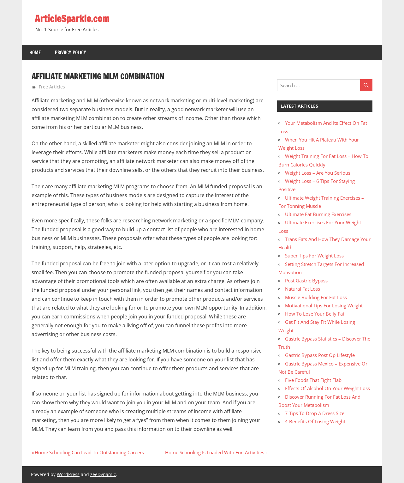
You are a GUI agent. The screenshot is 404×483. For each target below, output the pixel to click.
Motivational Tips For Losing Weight (324, 305)
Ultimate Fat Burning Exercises (318, 214)
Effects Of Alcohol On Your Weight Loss (327, 388)
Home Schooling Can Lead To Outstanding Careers (89, 452)
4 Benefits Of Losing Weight (315, 421)
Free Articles (52, 87)
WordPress (68, 474)
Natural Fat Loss (302, 289)
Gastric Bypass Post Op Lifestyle (320, 355)
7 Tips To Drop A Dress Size (314, 413)
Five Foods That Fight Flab (313, 380)
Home (35, 52)
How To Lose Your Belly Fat (314, 314)
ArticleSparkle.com (74, 18)
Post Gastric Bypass (306, 280)
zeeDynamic (103, 474)
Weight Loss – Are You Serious (317, 173)
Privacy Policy (70, 52)
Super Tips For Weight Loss (314, 255)
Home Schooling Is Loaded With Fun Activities (214, 452)
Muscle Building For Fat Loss (316, 297)
